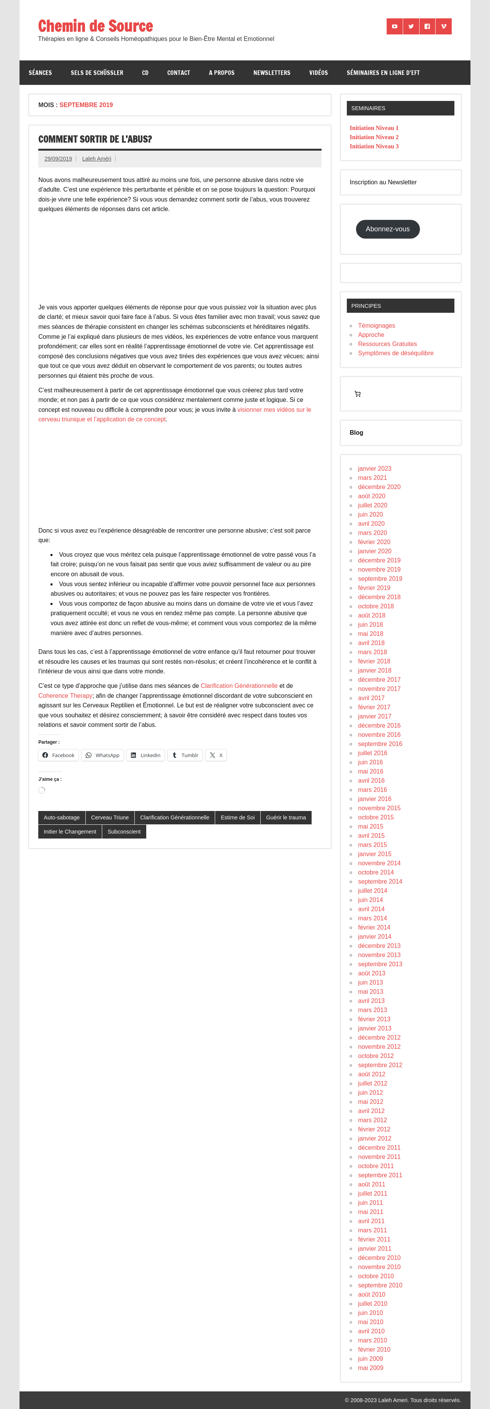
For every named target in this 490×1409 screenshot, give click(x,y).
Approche (371, 335)
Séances (40, 72)
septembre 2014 (380, 881)
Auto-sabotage (62, 817)
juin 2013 (370, 982)
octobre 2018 (376, 606)
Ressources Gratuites (387, 344)
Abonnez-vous (388, 229)
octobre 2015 (376, 817)
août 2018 (371, 615)
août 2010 (371, 1294)
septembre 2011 (380, 1175)
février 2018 (374, 661)
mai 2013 (371, 991)
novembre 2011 (379, 1157)
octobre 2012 (376, 1056)
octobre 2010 (376, 1276)
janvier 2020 (375, 551)
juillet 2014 (373, 890)
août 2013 (371, 973)
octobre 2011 (376, 1166)
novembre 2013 (379, 955)
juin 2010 (370, 1313)
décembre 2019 (379, 560)
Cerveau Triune (110, 817)
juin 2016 (370, 762)
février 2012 (374, 1129)
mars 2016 (372, 790)
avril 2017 (371, 698)
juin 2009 (370, 1358)
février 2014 (374, 927)
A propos (222, 72)
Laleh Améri (96, 159)
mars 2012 (372, 1120)
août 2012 (371, 1074)
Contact (178, 72)
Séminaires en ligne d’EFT (383, 72)
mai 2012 (371, 1102)
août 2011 (371, 1184)
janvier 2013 (375, 1028)
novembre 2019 (379, 569)
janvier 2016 (375, 799)
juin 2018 (370, 624)
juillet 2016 (373, 753)
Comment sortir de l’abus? (95, 139)
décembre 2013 (379, 946)
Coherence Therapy (65, 695)
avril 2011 (371, 1221)
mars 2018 (372, 652)
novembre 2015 (379, 808)
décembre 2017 (379, 679)
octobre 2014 (376, 872)
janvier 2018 (375, 670)
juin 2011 (370, 1202)
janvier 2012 (375, 1138)
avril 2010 (371, 1331)
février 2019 (374, 588)
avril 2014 (371, 909)
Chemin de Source (95, 26)
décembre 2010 (379, 1258)
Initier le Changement (70, 832)
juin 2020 (370, 514)
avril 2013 (371, 1001)
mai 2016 (371, 771)
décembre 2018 (379, 597)
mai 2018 (371, 634)
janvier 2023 (375, 468)
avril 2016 (371, 780)
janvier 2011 (375, 1248)
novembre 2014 (379, 863)
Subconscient (124, 832)
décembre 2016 (379, 725)
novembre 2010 (379, 1267)
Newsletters (272, 72)
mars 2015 (372, 845)
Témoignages (376, 325)
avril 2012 (371, 1111)
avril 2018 (371, 643)
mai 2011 (371, 1212)
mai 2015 (371, 826)
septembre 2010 (380, 1285)
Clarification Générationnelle (239, 686)
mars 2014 (372, 918)
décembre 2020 (379, 487)
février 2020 (374, 542)
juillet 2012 (373, 1083)
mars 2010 (372, 1340)
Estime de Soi (238, 817)
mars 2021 (372, 478)
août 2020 (371, 496)
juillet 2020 (373, 505)
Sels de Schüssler (97, 72)
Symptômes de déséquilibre (396, 353)
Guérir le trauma (286, 817)
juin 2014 (370, 900)
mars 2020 (372, 533)
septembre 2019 (380, 578)
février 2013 (374, 1019)
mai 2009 (371, 1368)
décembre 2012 (379, 1037)
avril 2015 (371, 835)
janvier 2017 (375, 716)
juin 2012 (370, 1092)
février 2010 (374, 1349)
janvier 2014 (375, 936)
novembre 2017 (379, 689)
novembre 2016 (379, 734)
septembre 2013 (380, 964)
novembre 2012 (379, 1046)
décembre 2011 (379, 1147)
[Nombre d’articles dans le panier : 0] (357, 393)
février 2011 (374, 1239)
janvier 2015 (375, 854)
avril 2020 (371, 523)
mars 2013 (372, 1010)
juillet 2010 (373, 1303)
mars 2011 (372, 1230)
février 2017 (374, 707)
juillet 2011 (373, 1193)
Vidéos (318, 72)
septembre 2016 (380, 744)
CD (145, 72)
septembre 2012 (380, 1065)
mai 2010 (371, 1322)
